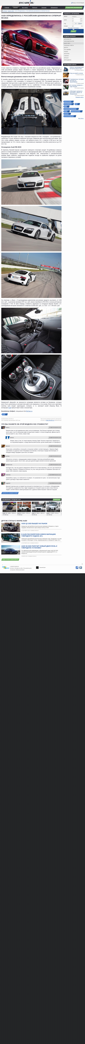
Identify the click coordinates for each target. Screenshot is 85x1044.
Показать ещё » (80, 97)
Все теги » (81, 118)
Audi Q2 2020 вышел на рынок (34, 523)
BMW (66, 106)
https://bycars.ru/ (50, 420)
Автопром (66, 53)
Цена (65, 19)
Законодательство (69, 41)
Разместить (57, 499)
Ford (66, 111)
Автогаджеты (67, 59)
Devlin (8, 446)
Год (65, 23)
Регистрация (80, 2)
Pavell (8, 427)
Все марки (25, 7)
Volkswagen (68, 104)
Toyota (66, 114)
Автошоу (66, 57)
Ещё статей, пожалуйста (10, 559)
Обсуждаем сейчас (70, 64)
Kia (76, 104)
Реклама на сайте (19, 568)
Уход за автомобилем (70, 109)
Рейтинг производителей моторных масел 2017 (77, 68)
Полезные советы (69, 45)
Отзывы (44, 7)
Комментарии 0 (35, 530)
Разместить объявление (74, 7)
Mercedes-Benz (76, 111)
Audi (9, 407)
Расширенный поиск (73, 28)
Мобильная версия (20, 569)
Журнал (15, 7)
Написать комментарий (9, 493)
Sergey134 (9, 464)
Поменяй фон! (41, 567)
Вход (74, 2)
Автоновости (67, 39)
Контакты (12, 568)
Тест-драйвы (67, 49)
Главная (7, 7)
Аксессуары (68, 102)
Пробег (66, 26)
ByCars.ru (29, 411)
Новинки (66, 55)
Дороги (66, 47)
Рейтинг (34, 7)
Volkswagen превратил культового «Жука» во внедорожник (76, 92)
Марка (65, 16)
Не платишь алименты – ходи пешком (76, 85)
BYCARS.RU (16, 566)
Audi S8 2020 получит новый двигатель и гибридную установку (39, 547)
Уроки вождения (69, 116)
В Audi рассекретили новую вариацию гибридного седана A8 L (38, 535)
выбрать (74, 16)
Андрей (8, 483)
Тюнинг (66, 51)
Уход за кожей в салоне (76, 73)
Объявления (54, 7)
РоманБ (8, 474)
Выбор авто (11, 11)
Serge (12, 437)
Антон (7, 456)
